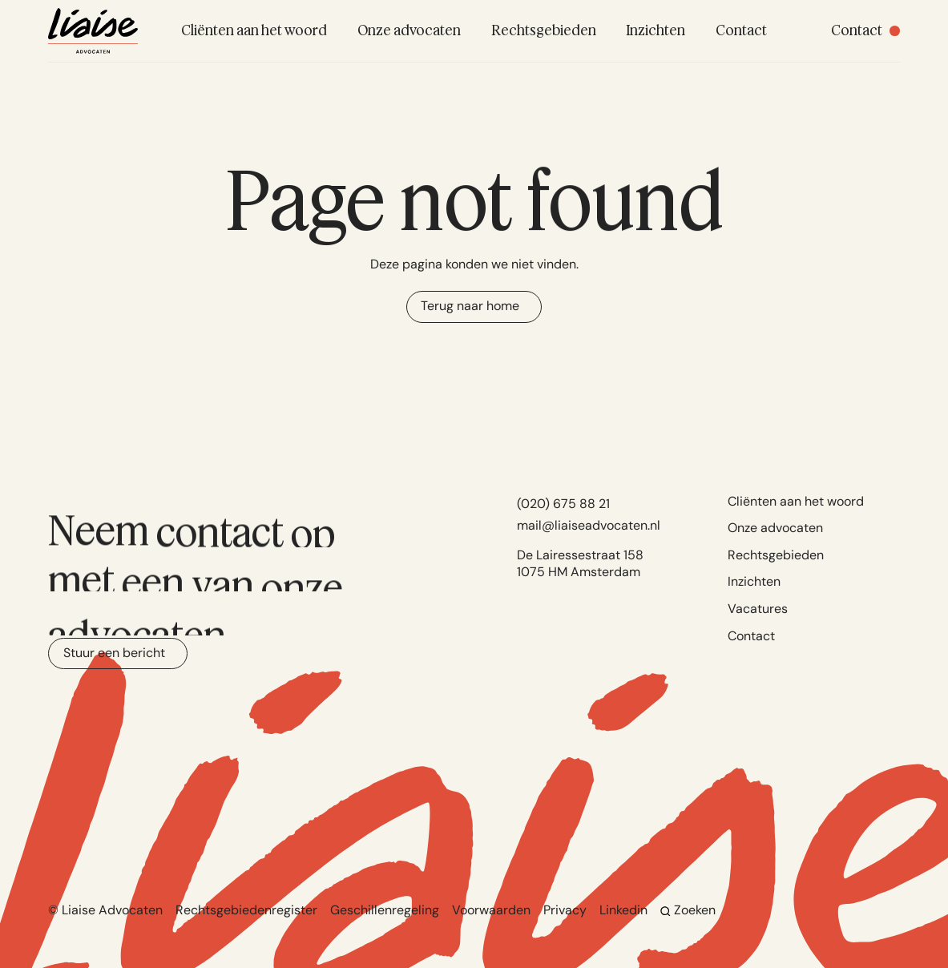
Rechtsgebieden (776, 555)
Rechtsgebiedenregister (246, 909)
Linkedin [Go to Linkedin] (623, 909)
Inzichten (754, 581)
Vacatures (758, 608)
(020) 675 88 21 (563, 503)
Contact (751, 635)
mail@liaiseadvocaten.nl (588, 525)
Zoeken (688, 909)
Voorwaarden (491, 909)
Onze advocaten (775, 527)
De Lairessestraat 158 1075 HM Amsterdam (580, 563)
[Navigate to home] (93, 31)
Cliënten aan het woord (796, 501)
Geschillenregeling (384, 909)
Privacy (565, 909)
